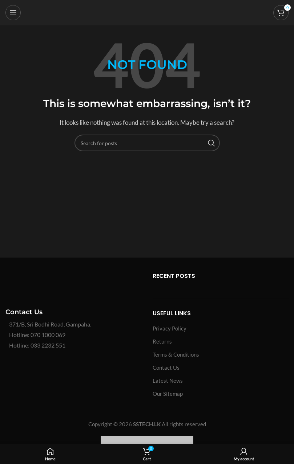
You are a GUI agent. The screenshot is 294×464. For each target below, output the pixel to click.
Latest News (168, 380)
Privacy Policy (169, 328)
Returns (162, 341)
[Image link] (59, 285)
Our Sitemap (168, 393)
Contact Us (166, 367)
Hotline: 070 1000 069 (37, 334)
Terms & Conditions (176, 354)
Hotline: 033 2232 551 (37, 345)
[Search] (147, 143)
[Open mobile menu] (13, 12)
